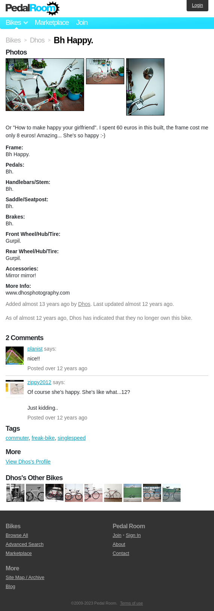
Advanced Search (25, 544)
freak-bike (43, 438)
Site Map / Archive (25, 577)
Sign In (133, 535)
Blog (10, 586)
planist (15, 356)
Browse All (17, 535)
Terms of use (131, 603)
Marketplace (51, 22)
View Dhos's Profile (28, 462)
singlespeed (72, 438)
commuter (17, 438)
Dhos (84, 304)
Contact (121, 553)
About (119, 544)
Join (81, 22)
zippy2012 (15, 389)
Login (197, 5)
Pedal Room (33, 8)
